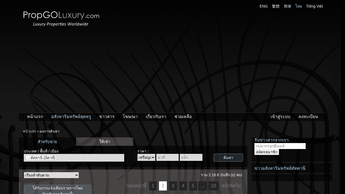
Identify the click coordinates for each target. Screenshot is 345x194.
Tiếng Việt (314, 6)
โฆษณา (130, 116)
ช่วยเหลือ (183, 116)
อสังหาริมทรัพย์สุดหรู (71, 116)
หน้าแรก (35, 116)
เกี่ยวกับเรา (156, 116)
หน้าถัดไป (231, 185)
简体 (287, 6)
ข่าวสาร (107, 116)
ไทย (298, 6)
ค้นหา (228, 157)
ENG (264, 6)
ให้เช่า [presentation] (104, 141)
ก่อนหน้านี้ (136, 185)
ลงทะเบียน (308, 116)
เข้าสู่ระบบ (280, 116)
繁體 (276, 6)
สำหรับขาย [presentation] (47, 141)
